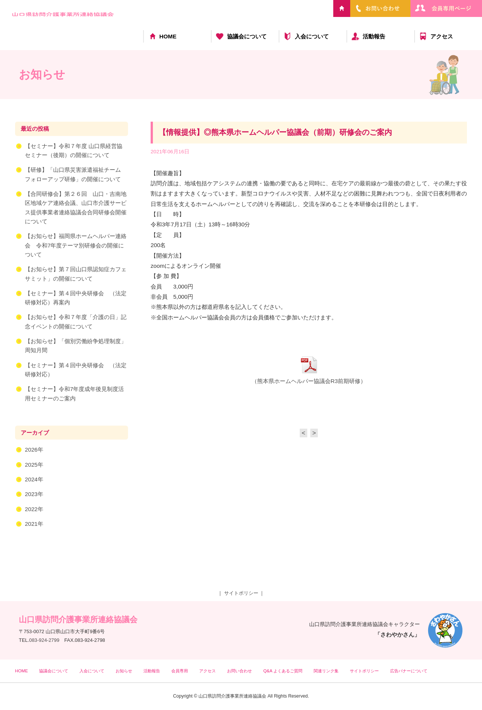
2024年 (34, 479)
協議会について (247, 36)
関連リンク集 (326, 671)
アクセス (441, 36)
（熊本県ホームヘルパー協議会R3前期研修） (309, 381)
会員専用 (179, 671)
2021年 (34, 524)
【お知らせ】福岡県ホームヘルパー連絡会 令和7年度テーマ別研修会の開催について (76, 245)
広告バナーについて (408, 671)
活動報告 (374, 36)
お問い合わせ (239, 671)
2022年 (34, 509)
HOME (168, 36)
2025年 (34, 465)
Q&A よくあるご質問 (282, 671)
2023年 (34, 494)
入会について (312, 36)
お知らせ (124, 671)
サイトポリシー (241, 593)
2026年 (34, 450)
